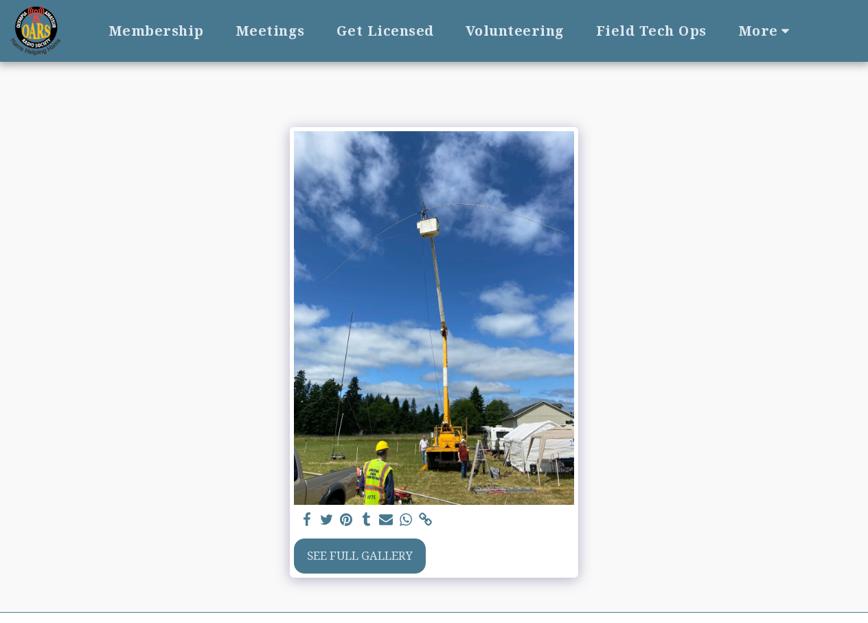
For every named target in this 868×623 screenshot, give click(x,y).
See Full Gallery (360, 555)
